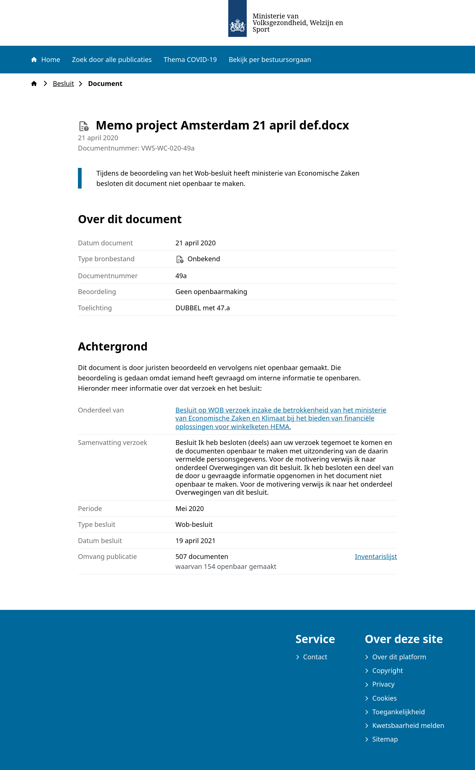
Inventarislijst (376, 556)
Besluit (65, 83)
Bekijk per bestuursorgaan (270, 59)
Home (45, 59)
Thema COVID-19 (190, 59)
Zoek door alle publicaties (112, 59)
